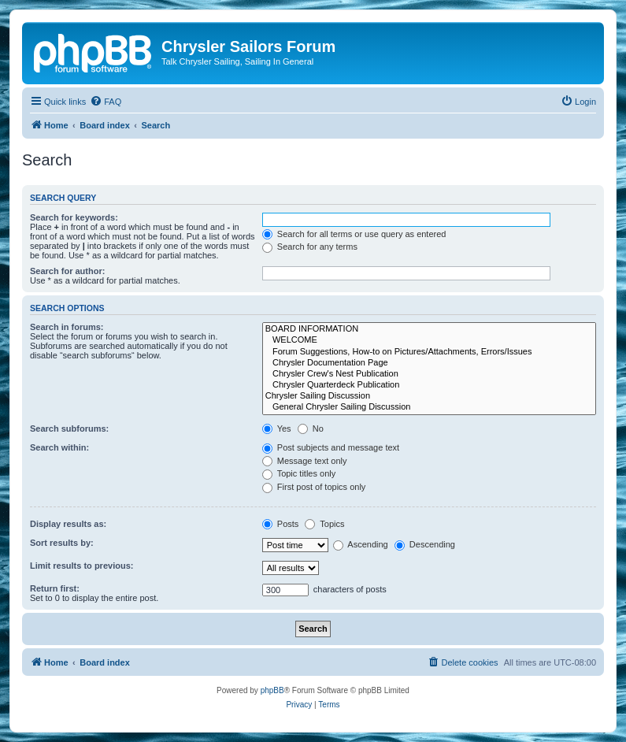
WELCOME (429, 340)
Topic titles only (298, 473)
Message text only (304, 461)
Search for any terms (309, 246)
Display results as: (68, 524)
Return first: (55, 588)
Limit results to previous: (81, 565)
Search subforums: (69, 428)
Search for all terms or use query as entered (354, 234)
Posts (280, 524)
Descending (424, 544)
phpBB (272, 690)
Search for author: (67, 271)
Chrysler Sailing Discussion (429, 396)
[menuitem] (105, 101)
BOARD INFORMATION (429, 329)
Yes (276, 428)
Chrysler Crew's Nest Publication (429, 374)
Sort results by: (62, 542)
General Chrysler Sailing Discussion (429, 407)
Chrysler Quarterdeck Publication (429, 385)
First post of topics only (314, 487)
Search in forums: (67, 327)
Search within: (59, 447)
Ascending (360, 544)
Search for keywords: (74, 217)
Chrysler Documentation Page (429, 363)
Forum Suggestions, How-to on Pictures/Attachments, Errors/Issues (429, 352)
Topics (324, 524)
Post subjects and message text (330, 447)
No (311, 428)
